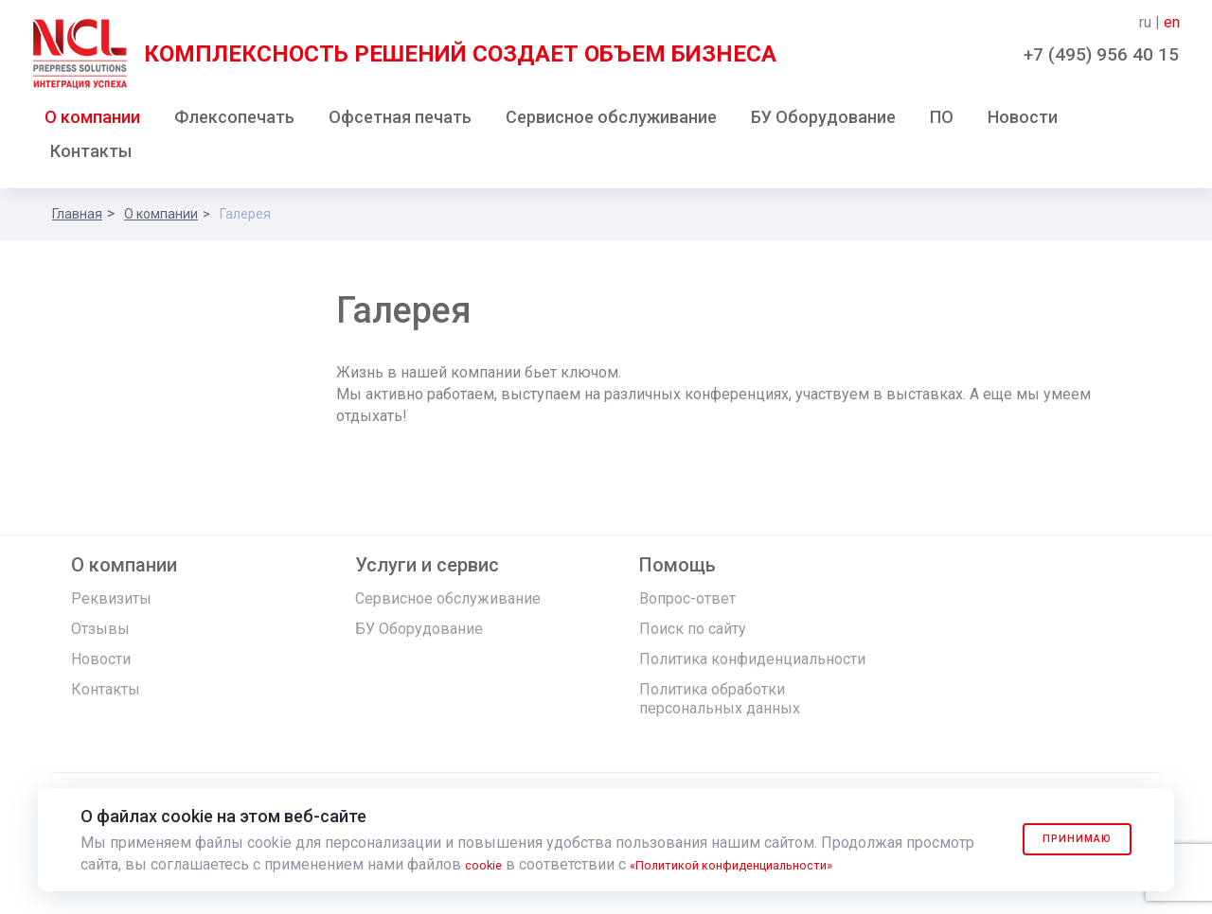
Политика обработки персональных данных (719, 703)
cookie (487, 864)
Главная (77, 218)
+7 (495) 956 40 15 (1101, 54)
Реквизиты (111, 603)
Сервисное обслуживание (611, 122)
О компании (92, 122)
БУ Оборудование (823, 122)
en (1172, 22)
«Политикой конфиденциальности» (762, 864)
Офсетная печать (400, 122)
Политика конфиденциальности (752, 664)
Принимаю (1062, 839)
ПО (942, 122)
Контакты (91, 156)
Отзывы (100, 633)
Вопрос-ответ (687, 603)
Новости (1023, 122)
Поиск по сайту (692, 633)
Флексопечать (234, 122)
